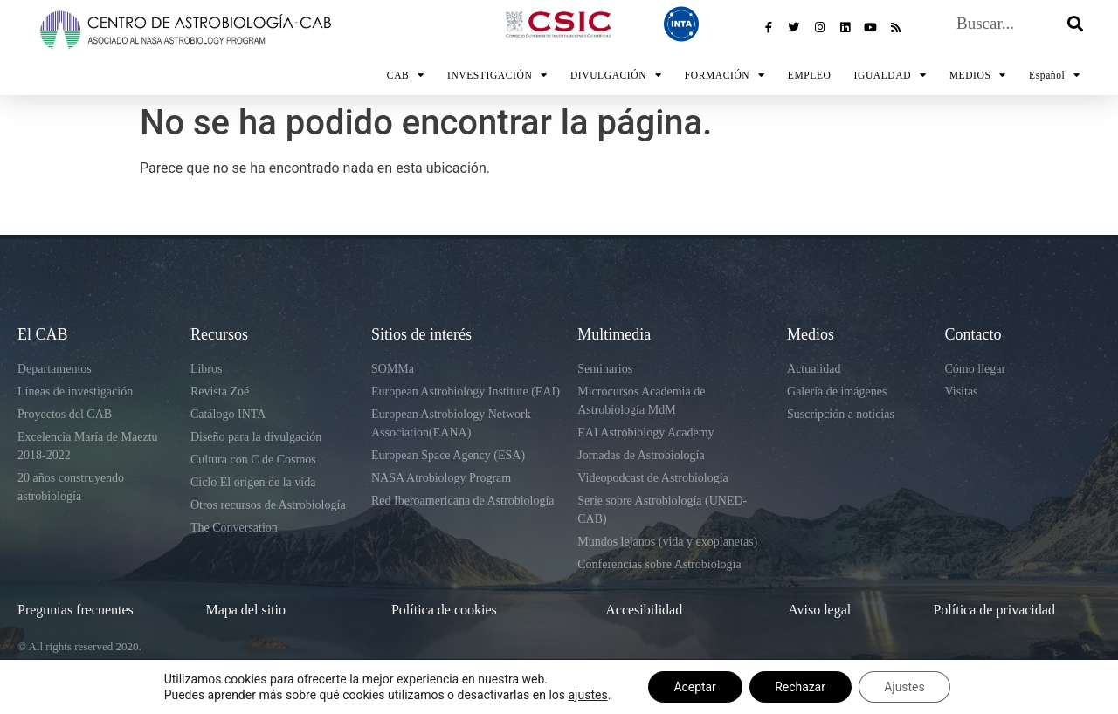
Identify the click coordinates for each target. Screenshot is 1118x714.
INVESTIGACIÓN (497, 75)
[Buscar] (1075, 36)
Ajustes (905, 687)
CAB (405, 75)
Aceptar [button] (694, 687)
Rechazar (800, 687)
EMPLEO (810, 75)
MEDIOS (977, 75)
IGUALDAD (890, 75)
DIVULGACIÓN (616, 75)
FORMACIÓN (725, 75)
